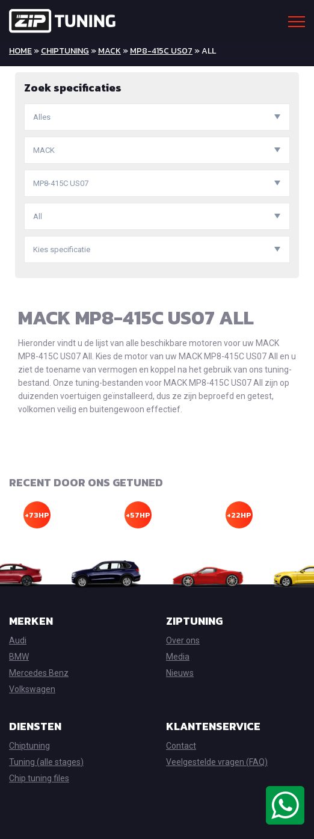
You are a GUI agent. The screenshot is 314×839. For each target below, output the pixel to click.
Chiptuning (65, 51)
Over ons (183, 640)
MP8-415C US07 (161, 51)
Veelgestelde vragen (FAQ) (217, 762)
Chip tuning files (39, 778)
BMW (19, 656)
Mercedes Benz (39, 673)
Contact (181, 746)
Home (20, 51)
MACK (109, 51)
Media (177, 656)
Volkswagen (32, 689)
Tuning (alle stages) (46, 762)
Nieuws (180, 673)
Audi (17, 640)
